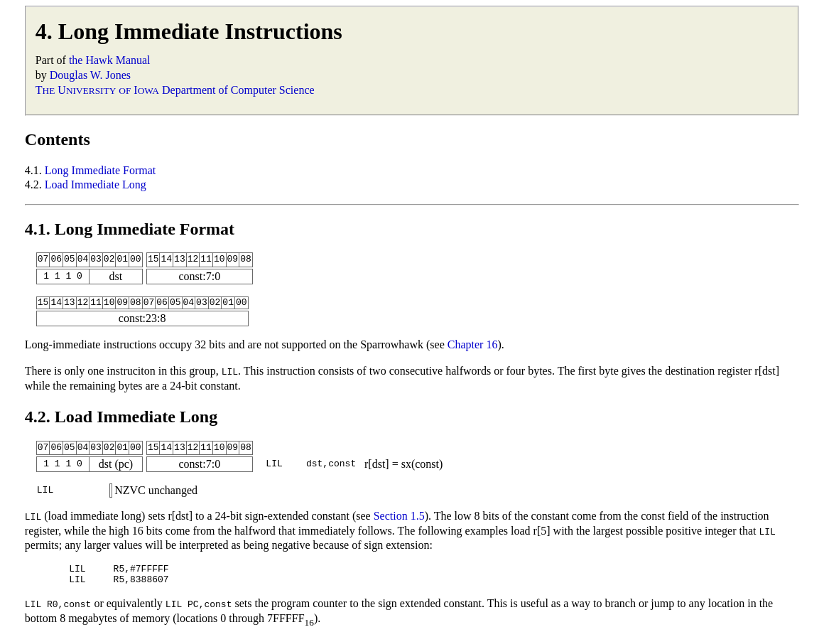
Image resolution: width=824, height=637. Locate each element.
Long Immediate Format (100, 170)
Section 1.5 (399, 516)
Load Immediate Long (95, 184)
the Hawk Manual (110, 60)
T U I (97, 90)
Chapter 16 (473, 344)
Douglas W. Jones (90, 75)
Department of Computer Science (238, 90)
